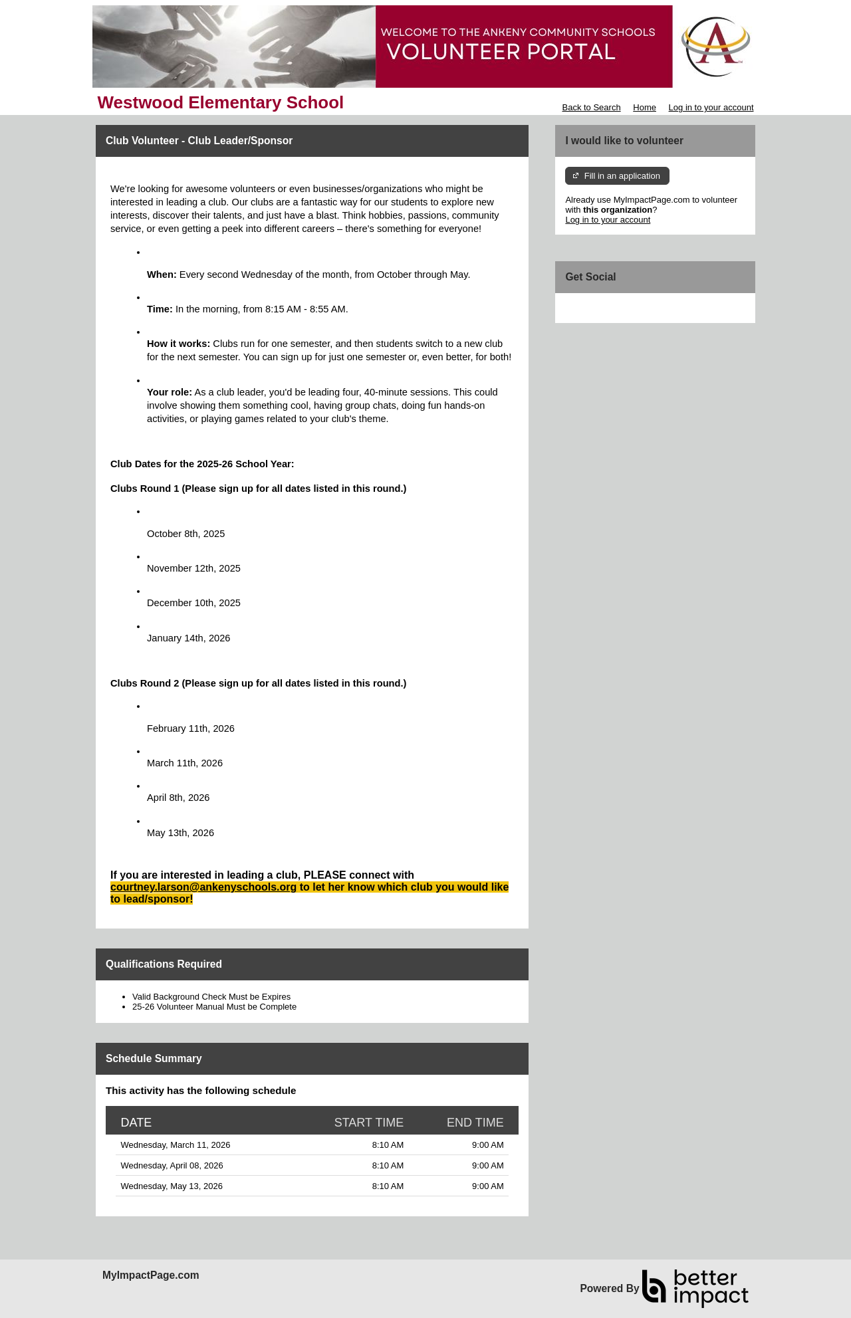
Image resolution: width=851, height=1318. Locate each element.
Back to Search (591, 107)
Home (644, 107)
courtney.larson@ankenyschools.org (203, 887)
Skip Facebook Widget (608, 308)
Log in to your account (711, 107)
